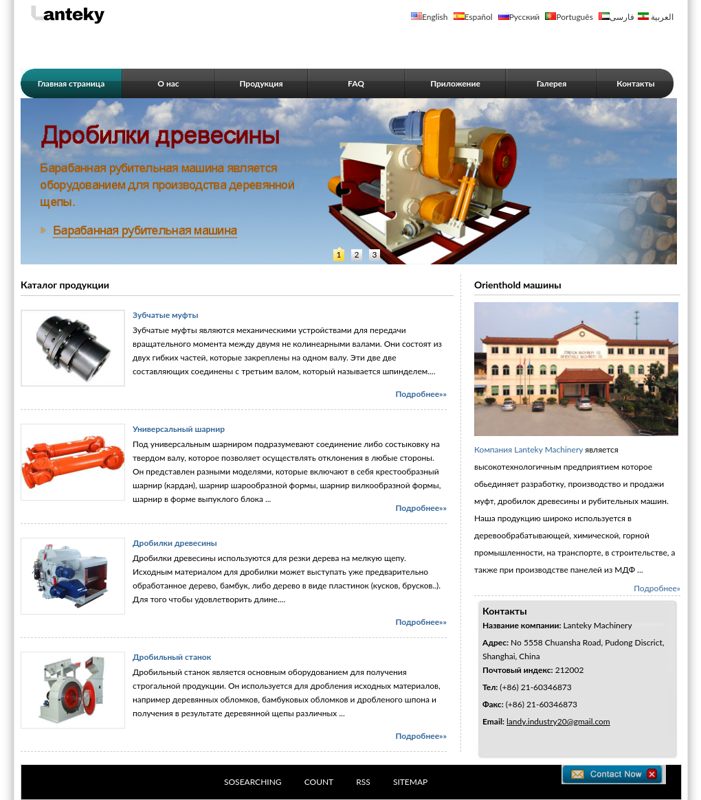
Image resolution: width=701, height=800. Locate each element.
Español (479, 17)
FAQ (356, 83)
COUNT (319, 782)
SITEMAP (410, 782)
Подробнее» (657, 588)
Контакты (635, 83)
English (434, 17)
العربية (662, 17)
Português (574, 17)
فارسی (622, 17)
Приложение (455, 83)
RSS (363, 782)
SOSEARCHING (253, 782)
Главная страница (71, 83)
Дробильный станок (172, 657)
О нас (168, 83)
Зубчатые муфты (165, 315)
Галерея (552, 83)
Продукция (260, 83)
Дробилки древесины (175, 543)
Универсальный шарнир (179, 429)
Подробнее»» (421, 394)
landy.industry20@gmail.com (558, 721)
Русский (524, 17)
